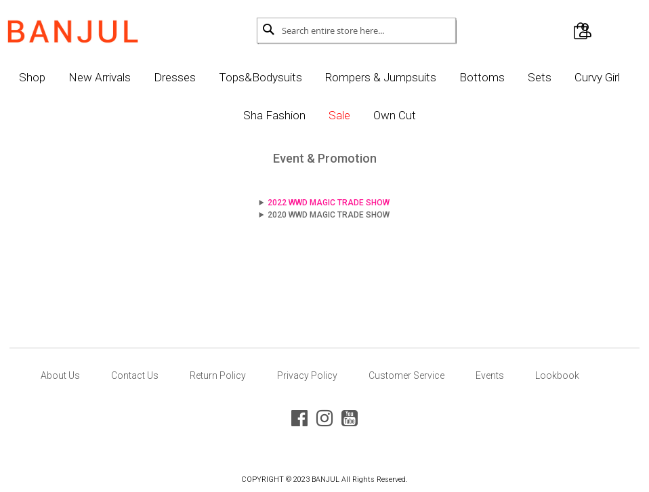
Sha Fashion (309, 115)
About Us (60, 375)
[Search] (272, 29)
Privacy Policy (307, 375)
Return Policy (218, 375)
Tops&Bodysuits (295, 77)
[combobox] (366, 30)
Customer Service (406, 375)
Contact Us (135, 375)
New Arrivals (134, 77)
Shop (67, 77)
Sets (574, 77)
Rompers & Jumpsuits (415, 77)
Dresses (209, 77)
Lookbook (557, 375)
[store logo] (90, 27)
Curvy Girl (232, 115)
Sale (374, 115)
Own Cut (429, 115)
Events (490, 375)
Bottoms (516, 77)
